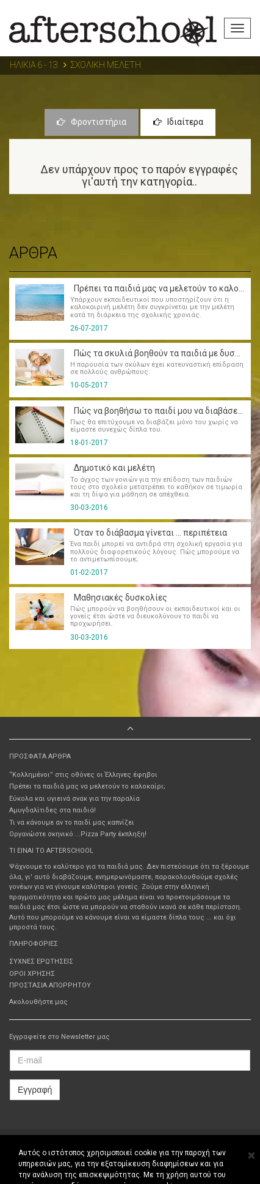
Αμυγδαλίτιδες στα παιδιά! (52, 810)
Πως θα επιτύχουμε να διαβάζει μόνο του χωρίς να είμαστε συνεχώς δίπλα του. (154, 425)
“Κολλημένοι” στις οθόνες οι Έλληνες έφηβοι (83, 775)
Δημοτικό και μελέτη (112, 468)
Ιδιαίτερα (178, 122)
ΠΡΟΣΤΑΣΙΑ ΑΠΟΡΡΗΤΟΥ (50, 985)
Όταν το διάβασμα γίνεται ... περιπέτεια (148, 533)
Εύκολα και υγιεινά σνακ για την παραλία (74, 799)
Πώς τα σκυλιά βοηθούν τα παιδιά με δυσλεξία (163, 353)
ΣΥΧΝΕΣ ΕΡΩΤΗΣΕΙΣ (41, 961)
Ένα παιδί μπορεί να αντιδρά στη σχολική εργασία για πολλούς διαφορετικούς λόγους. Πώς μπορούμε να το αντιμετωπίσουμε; (156, 551)
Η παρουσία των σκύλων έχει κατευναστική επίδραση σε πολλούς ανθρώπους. (157, 368)
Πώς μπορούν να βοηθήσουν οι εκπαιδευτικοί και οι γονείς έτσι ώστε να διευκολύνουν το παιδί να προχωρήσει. (155, 616)
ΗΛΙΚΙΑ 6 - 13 (34, 65)
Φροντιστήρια (91, 122)
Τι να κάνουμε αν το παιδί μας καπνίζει (71, 822)
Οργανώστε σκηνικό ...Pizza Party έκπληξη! (77, 834)
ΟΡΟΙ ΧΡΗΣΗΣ (32, 974)
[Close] (251, 1156)
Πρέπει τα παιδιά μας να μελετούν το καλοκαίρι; (87, 786)
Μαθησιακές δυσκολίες (118, 597)
